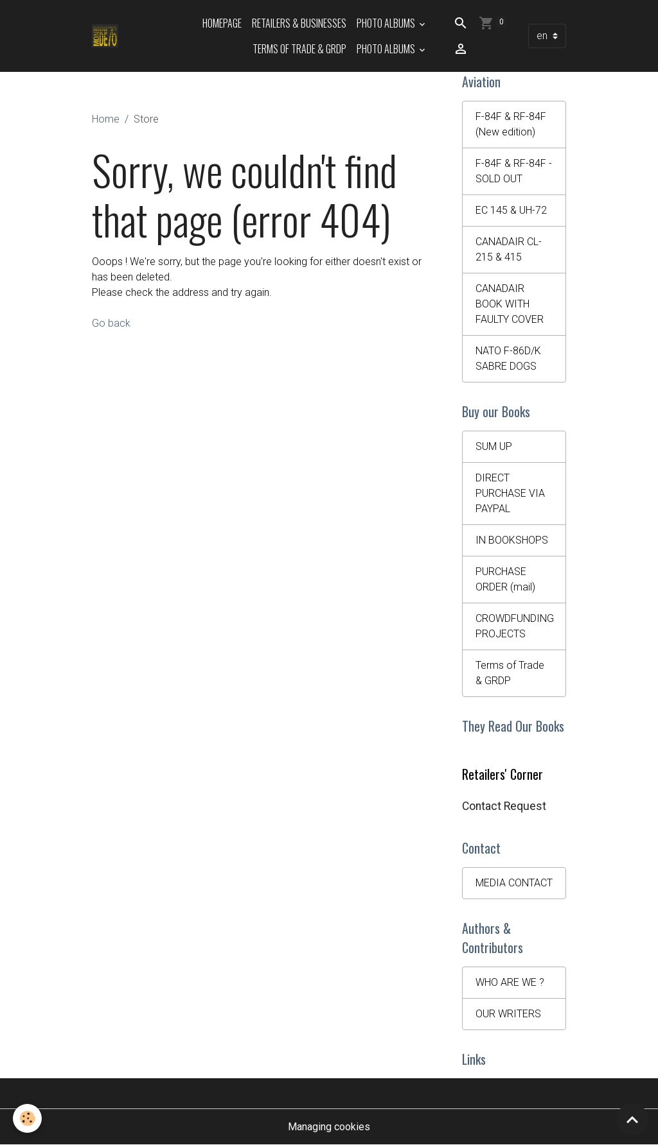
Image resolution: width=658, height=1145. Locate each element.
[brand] (105, 35)
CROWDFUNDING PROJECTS (515, 626)
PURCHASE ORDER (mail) (505, 579)
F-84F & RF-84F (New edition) (511, 124)
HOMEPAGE (222, 23)
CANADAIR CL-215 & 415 (509, 249)
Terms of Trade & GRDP (299, 48)
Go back (111, 323)
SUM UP (494, 446)
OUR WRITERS (508, 1014)
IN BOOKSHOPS (512, 540)
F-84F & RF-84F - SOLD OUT (514, 171)
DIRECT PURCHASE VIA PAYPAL (510, 493)
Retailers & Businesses (299, 23)
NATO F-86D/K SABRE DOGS (508, 358)
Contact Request (504, 806)
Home (106, 119)
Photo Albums (387, 23)
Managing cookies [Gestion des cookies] (329, 1127)
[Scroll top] (632, 1119)
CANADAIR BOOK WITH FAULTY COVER (510, 303)
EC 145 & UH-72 (511, 210)
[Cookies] (27, 1118)
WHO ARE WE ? (510, 982)
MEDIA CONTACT (514, 883)
